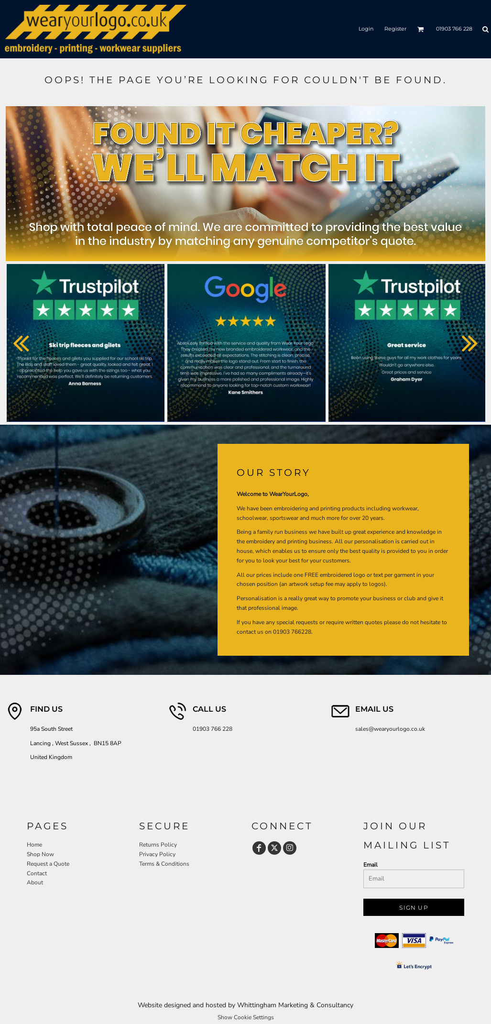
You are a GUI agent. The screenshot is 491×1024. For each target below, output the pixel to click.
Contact (37, 873)
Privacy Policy (157, 854)
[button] (420, 29)
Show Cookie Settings (246, 1017)
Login (366, 28)
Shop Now (40, 854)
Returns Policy (158, 844)
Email (370, 865)
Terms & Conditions (164, 864)
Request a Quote (48, 864)
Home (34, 844)
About (35, 882)
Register (395, 28)
